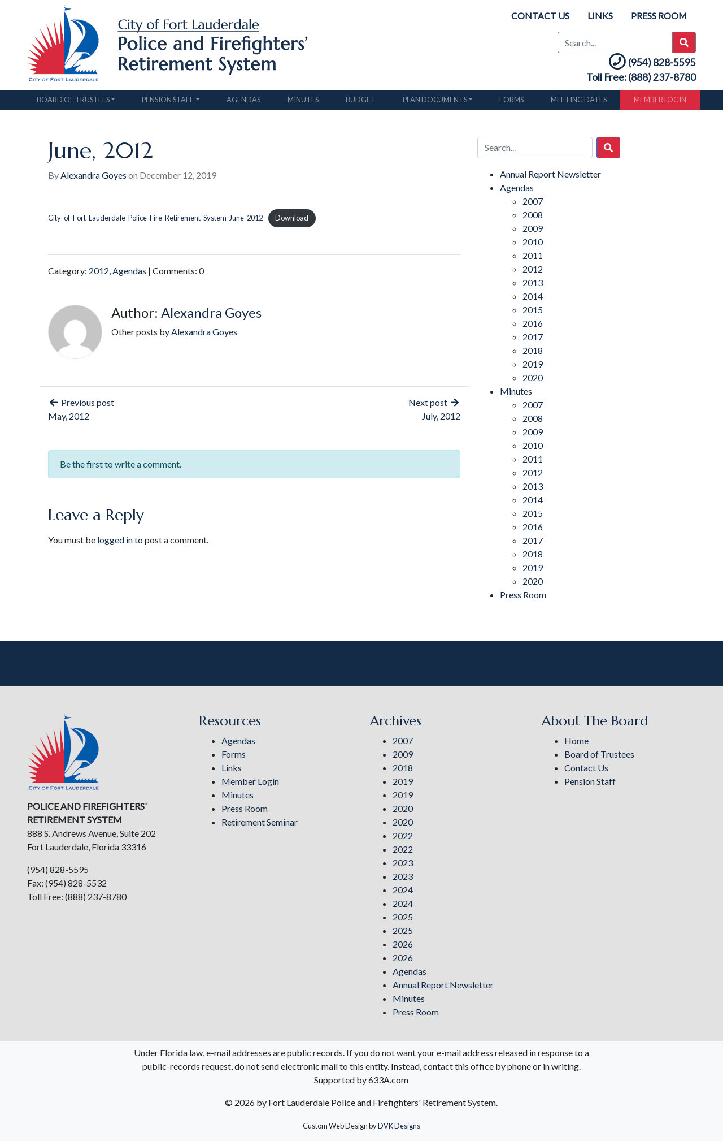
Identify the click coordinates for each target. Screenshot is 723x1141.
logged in (115, 543)
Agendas (243, 102)
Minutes (303, 102)
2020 (532, 380)
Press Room (658, 15)
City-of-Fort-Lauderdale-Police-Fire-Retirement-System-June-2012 (155, 221)
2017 (532, 340)
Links (599, 15)
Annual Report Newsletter (550, 177)
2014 (532, 299)
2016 (532, 326)
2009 (532, 231)
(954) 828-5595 (646, 63)
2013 (532, 285)
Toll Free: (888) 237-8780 (634, 80)
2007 (532, 204)
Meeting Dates (579, 102)
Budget (361, 102)
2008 (532, 218)
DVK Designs (399, 1125)
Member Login (660, 102)
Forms (511, 102)
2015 (532, 313)
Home (576, 740)
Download (291, 221)
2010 (532, 245)
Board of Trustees (73, 102)
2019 (532, 367)
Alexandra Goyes (93, 178)
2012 (99, 274)
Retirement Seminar (259, 821)
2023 (403, 862)
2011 (532, 258)
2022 (403, 835)
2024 (403, 889)
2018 (532, 353)
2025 (403, 916)
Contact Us (540, 15)
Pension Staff (168, 102)
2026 (403, 944)
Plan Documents (435, 102)
